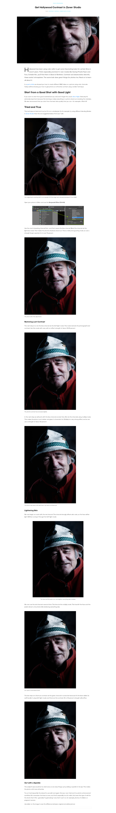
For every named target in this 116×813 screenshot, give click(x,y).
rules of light (76, 96)
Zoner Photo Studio (65, 11)
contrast (51, 11)
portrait (56, 11)
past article (30, 84)
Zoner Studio (30, 113)
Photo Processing (58, 3)
